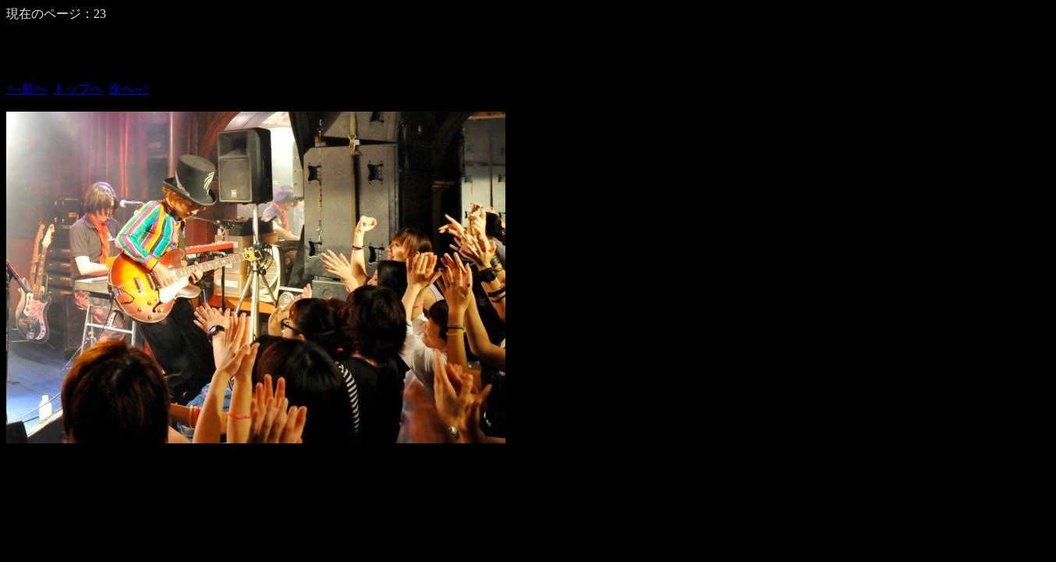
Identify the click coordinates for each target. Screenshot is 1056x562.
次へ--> (129, 88)
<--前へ (26, 88)
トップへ (78, 88)
